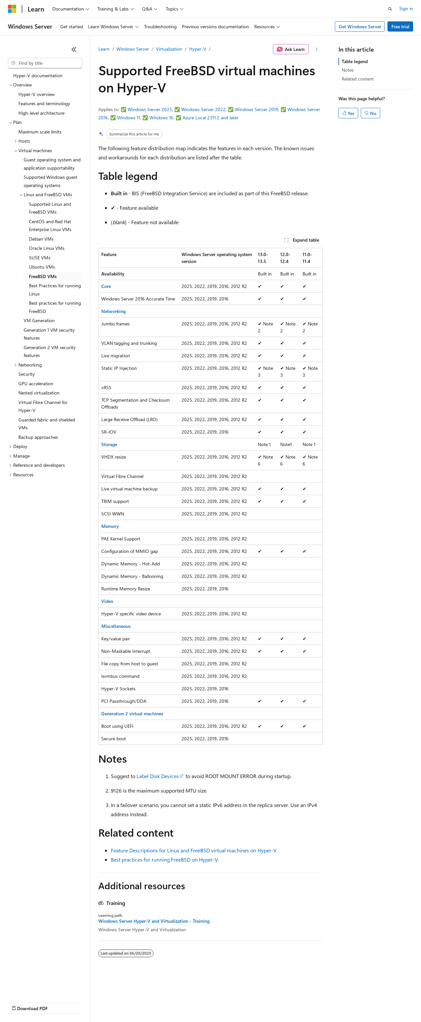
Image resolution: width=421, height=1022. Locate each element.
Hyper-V (197, 49)
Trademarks (272, 1002)
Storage (109, 444)
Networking (113, 311)
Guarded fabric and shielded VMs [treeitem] (46, 423)
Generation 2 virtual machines (132, 713)
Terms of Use (240, 1002)
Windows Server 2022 (203, 109)
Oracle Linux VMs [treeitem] (46, 248)
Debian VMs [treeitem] (41, 239)
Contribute (118, 1002)
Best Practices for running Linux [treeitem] (55, 289)
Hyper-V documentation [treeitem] (37, 75)
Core (106, 286)
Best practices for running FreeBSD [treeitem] (55, 307)
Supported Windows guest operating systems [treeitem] (50, 181)
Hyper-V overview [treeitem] (36, 94)
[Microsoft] (12, 9)
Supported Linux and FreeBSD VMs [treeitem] (50, 208)
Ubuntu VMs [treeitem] (42, 267)
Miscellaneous (116, 626)
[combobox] (45, 63)
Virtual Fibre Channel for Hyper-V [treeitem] (42, 406)
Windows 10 (161, 117)
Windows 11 (128, 117)
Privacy (143, 1002)
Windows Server (132, 49)
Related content (358, 79)
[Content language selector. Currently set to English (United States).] (38, 986)
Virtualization (169, 49)
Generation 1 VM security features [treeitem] (49, 334)
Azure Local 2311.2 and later (210, 117)
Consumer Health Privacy (188, 1002)
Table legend (355, 61)
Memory (110, 526)
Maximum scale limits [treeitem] (40, 132)
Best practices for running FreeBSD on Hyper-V (164, 859)
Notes (348, 70)
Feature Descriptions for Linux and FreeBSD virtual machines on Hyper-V (194, 850)
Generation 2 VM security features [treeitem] (50, 351)
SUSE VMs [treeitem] (39, 257)
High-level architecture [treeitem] (41, 113)
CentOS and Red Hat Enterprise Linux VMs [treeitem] (50, 225)
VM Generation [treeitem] (39, 320)
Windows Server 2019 (256, 109)
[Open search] (390, 9)
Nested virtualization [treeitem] (39, 393)
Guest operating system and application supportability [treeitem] (52, 163)
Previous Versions (59, 1002)
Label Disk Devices (157, 775)
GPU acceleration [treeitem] (35, 383)
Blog (89, 1002)
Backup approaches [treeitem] (38, 437)
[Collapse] (74, 49)
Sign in (406, 8)
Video (107, 601)
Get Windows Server (360, 26)
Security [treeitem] (26, 374)
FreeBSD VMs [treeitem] (43, 276)
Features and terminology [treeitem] (44, 103)
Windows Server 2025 (150, 109)
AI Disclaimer (21, 1002)
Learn (104, 49)
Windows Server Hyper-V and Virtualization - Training (154, 921)
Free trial (400, 26)
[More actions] (317, 49)
